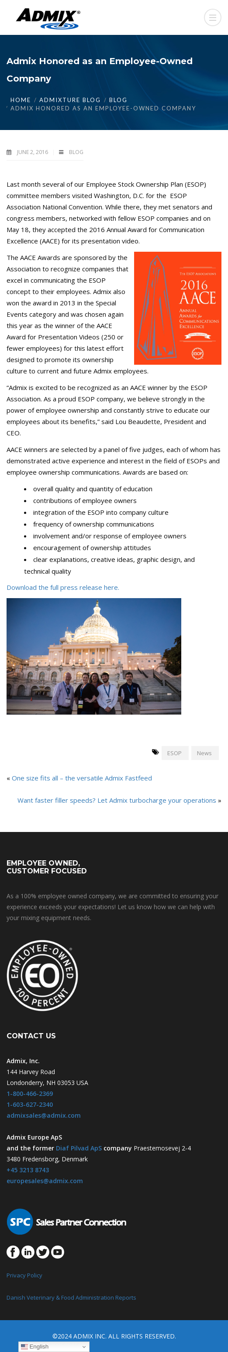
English (34, 1346)
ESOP (174, 753)
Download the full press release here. (63, 587)
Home (20, 99)
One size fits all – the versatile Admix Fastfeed (82, 778)
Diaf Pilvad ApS (79, 1148)
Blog (118, 99)
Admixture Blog (70, 99)
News (204, 753)
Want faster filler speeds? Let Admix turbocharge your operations (116, 800)
